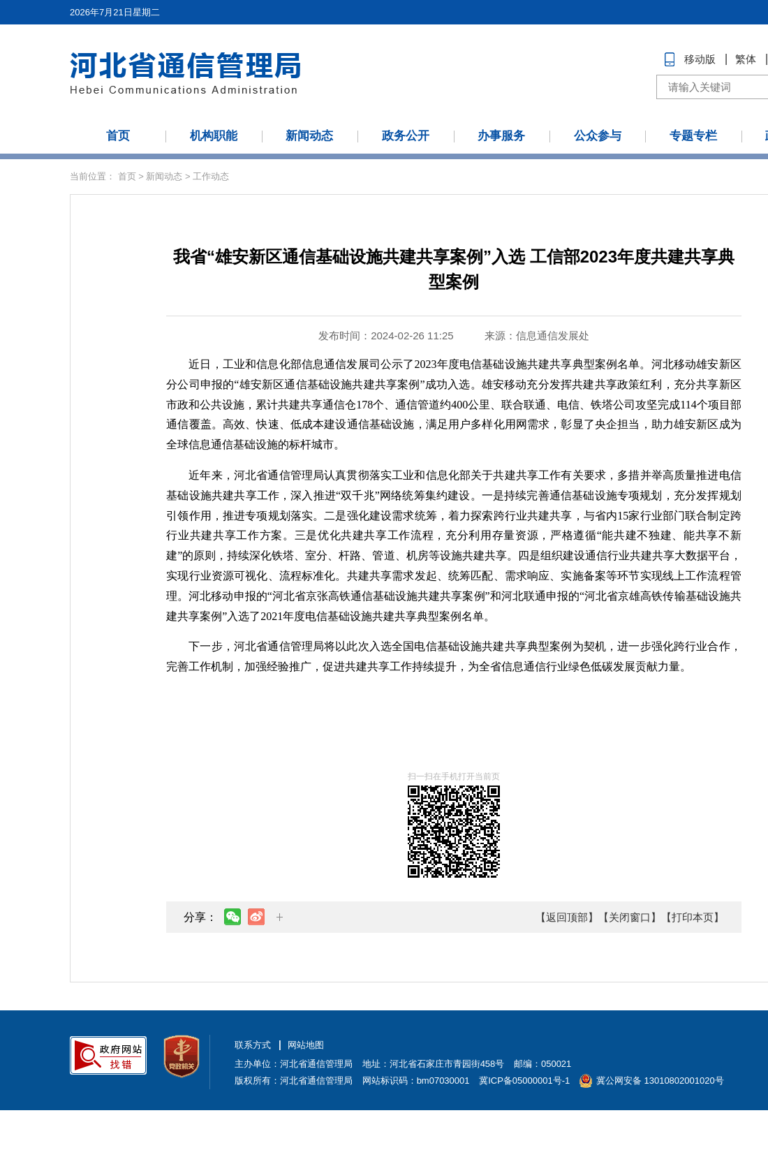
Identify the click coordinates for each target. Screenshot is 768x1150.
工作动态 (211, 176)
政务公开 (405, 135)
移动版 (700, 59)
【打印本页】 (692, 917)
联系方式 (253, 1045)
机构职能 (213, 135)
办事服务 (501, 135)
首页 (118, 135)
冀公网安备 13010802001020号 (660, 1080)
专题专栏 (693, 135)
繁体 (745, 59)
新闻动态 (309, 135)
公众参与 (597, 135)
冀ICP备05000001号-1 (524, 1080)
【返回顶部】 (567, 917)
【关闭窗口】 (629, 917)
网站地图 (306, 1045)
